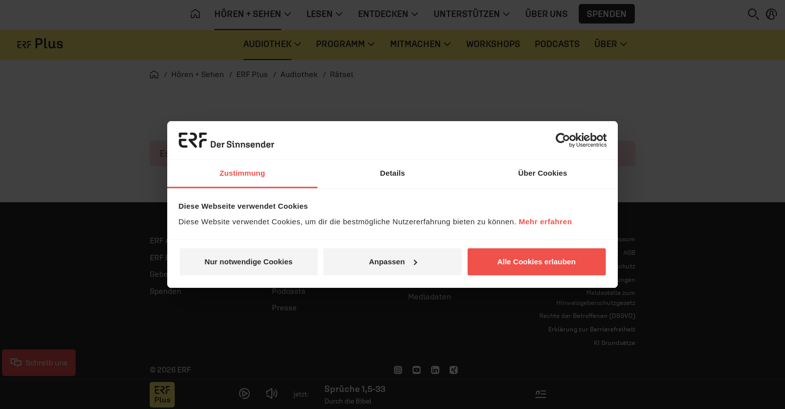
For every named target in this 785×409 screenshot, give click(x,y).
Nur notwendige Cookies (249, 261)
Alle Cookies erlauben (536, 261)
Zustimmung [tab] (242, 173)
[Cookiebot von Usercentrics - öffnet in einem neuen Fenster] (563, 140)
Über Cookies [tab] (542, 173)
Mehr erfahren (545, 221)
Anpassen (393, 261)
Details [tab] (392, 173)
